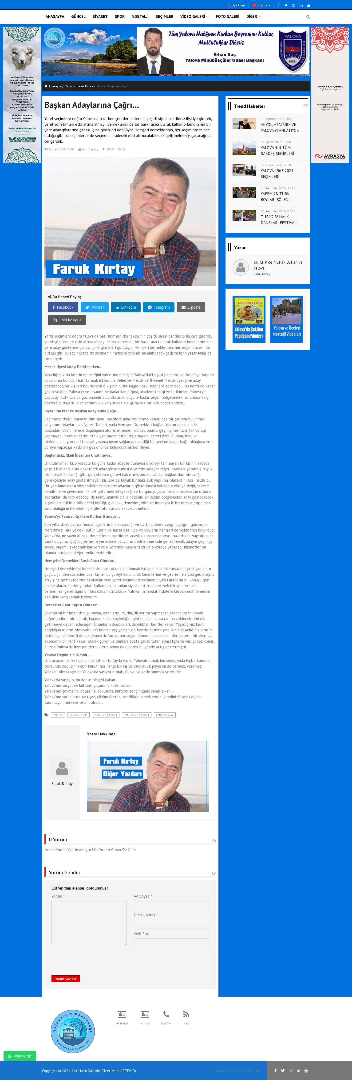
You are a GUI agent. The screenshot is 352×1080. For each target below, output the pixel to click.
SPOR (120, 16)
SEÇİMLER (164, 16)
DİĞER (253, 16)
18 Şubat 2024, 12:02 (59, 149)
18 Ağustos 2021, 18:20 (277, 119)
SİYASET (100, 16)
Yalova (58, 715)
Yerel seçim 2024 (105, 715)
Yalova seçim (78, 715)
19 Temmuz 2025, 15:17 (278, 188)
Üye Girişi (236, 5)
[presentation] (87, 959)
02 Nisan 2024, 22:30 (276, 165)
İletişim (254, 1070)
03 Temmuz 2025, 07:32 (278, 211)
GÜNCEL (78, 16)
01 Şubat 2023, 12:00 (276, 142)
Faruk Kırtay (85, 86)
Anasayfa (52, 86)
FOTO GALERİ (227, 16)
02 (121, 149)
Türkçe (261, 5)
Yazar (69, 86)
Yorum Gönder (65, 979)
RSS (239, 1070)
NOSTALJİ (140, 16)
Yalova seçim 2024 (136, 715)
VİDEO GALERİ (194, 16)
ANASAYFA (55, 16)
